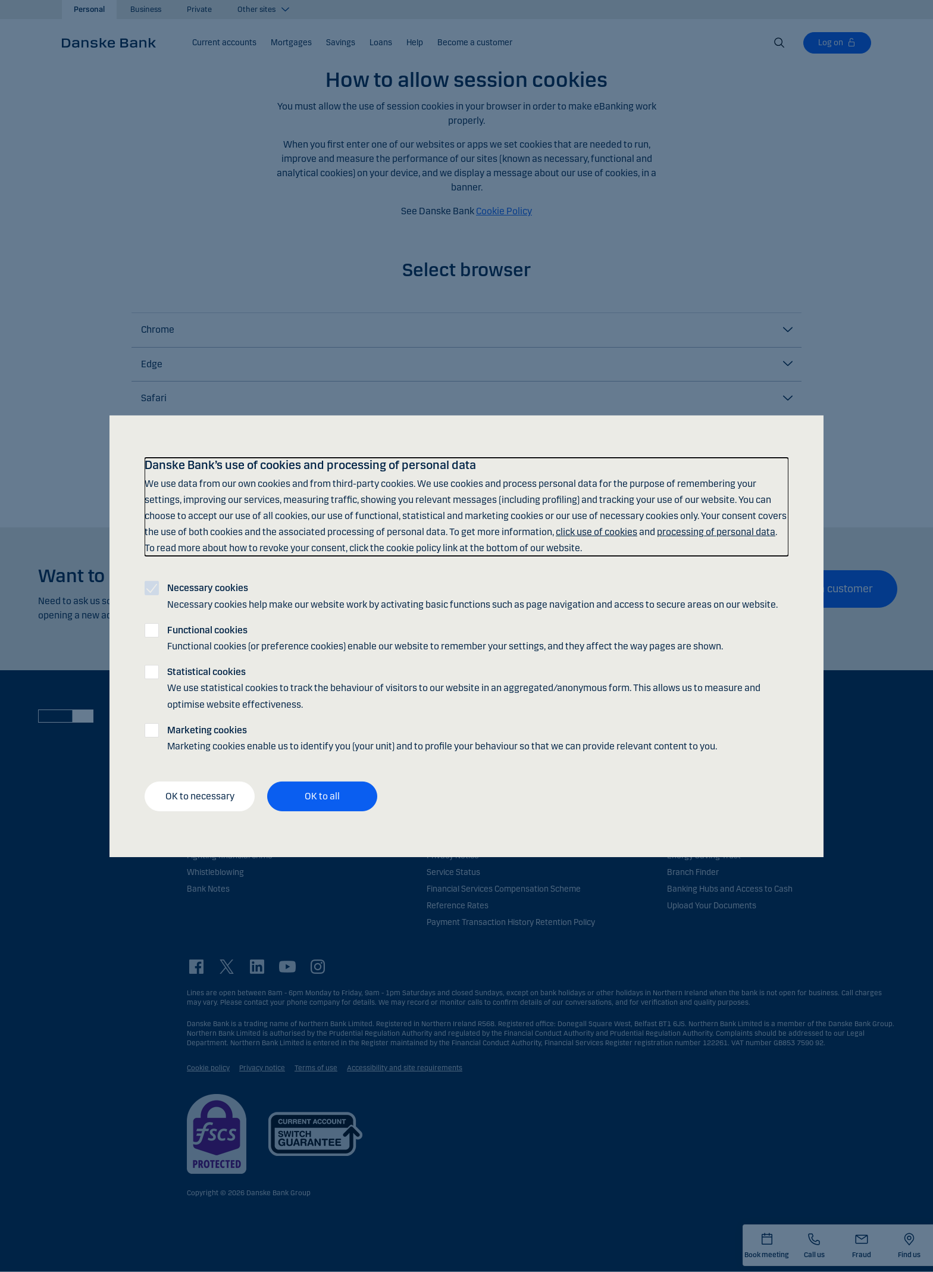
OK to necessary (199, 796)
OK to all (322, 796)
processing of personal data (716, 531)
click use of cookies (596, 531)
